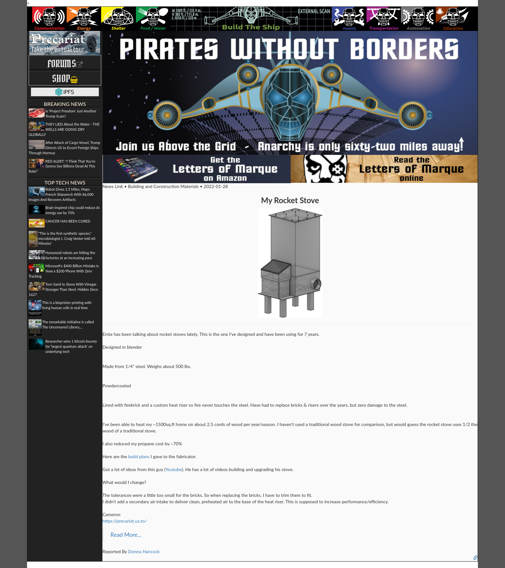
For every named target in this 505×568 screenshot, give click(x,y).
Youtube (174, 469)
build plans (138, 456)
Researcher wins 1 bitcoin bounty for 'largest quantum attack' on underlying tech (71, 346)
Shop (65, 78)
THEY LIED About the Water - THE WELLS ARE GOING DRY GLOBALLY (64, 129)
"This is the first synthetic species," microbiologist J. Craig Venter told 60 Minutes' (66, 238)
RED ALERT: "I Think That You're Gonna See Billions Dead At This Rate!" (62, 166)
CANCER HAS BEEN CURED (67, 221)
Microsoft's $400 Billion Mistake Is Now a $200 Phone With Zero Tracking (64, 271)
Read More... (125, 534)
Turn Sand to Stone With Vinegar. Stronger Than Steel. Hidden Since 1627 (63, 289)
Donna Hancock (144, 551)
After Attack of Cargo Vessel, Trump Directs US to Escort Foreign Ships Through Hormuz (64, 147)
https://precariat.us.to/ (124, 521)
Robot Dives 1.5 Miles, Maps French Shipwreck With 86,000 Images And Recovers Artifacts (61, 194)
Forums (65, 63)
